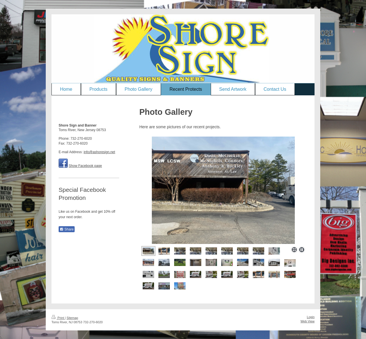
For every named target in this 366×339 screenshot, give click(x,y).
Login (311, 317)
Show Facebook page (85, 166)
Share (66, 229)
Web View (308, 321)
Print (58, 318)
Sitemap (72, 318)
